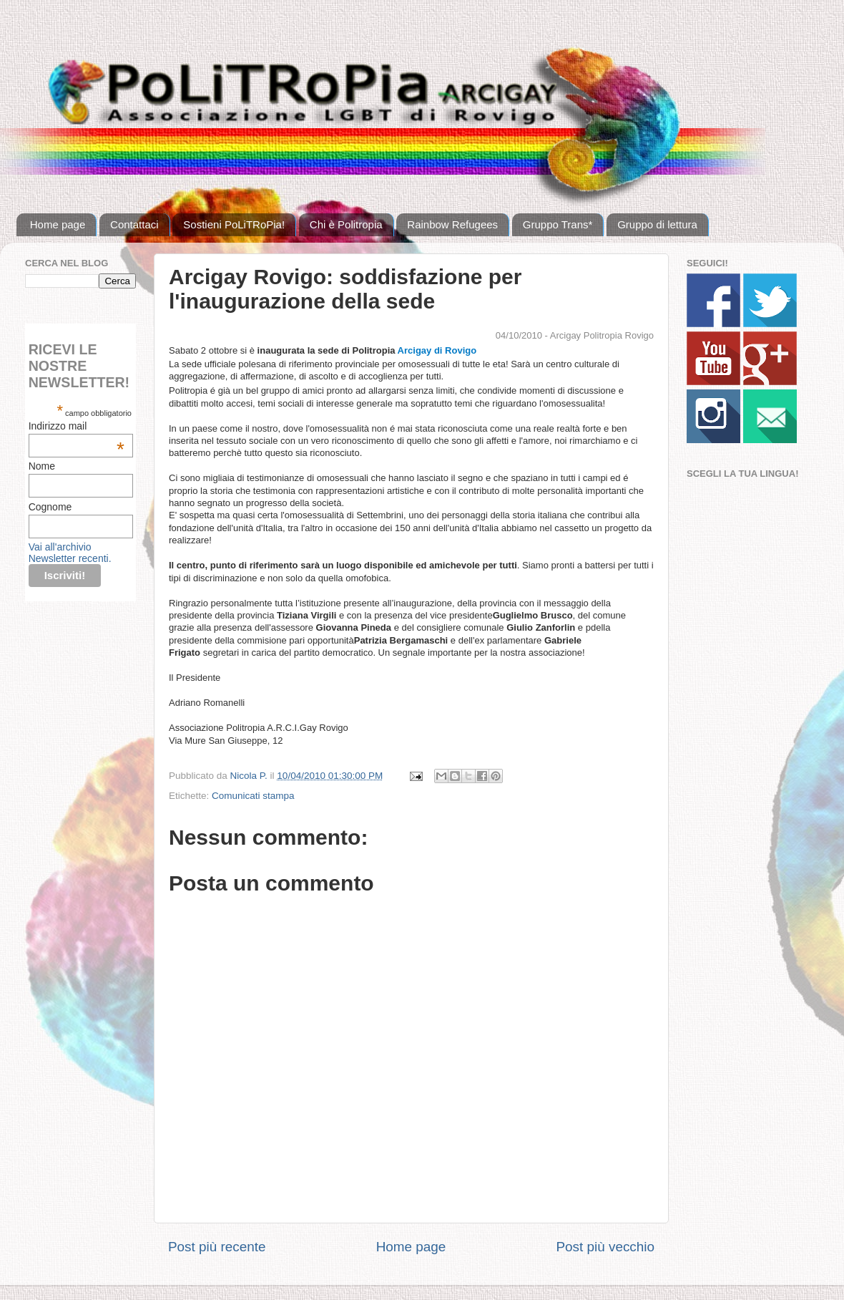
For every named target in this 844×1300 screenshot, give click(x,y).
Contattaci (134, 224)
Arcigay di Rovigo (437, 350)
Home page (58, 224)
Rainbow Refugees (452, 224)
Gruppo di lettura (657, 224)
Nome (42, 466)
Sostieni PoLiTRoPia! (234, 224)
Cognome (50, 507)
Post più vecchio (605, 1246)
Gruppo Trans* (558, 224)
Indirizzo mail (76, 426)
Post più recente (217, 1246)
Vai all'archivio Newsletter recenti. (70, 552)
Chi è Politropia (346, 224)
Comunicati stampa (253, 795)
